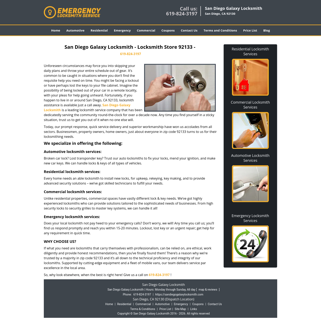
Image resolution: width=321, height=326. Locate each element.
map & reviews (208, 289)
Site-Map (180, 309)
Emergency (122, 30)
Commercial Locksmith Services (250, 105)
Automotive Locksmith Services (250, 158)
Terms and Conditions (220, 30)
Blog (266, 30)
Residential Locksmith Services (250, 51)
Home (55, 30)
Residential (99, 30)
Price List (250, 30)
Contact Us (189, 30)
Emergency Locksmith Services (250, 218)
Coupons (168, 30)
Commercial (146, 30)
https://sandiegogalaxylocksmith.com (179, 294)
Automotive (75, 30)
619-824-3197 (181, 13)
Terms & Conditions (142, 309)
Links (193, 309)
